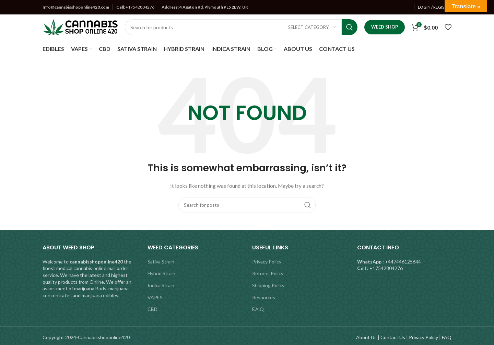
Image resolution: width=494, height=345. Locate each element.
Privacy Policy (266, 262)
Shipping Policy (268, 285)
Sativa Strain (161, 262)
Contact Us (392, 337)
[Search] (241, 27)
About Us (366, 337)
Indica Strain (161, 285)
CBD (152, 309)
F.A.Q (258, 309)
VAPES (155, 297)
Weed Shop (384, 27)
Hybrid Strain (161, 273)
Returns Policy (267, 273)
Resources (263, 297)
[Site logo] (80, 27)
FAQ (446, 337)
